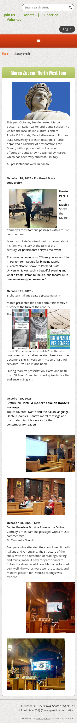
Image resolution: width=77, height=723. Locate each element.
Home (5, 53)
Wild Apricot (43, 718)
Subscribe (50, 15)
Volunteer (15, 19)
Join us (9, 15)
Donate (29, 15)
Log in (67, 29)
